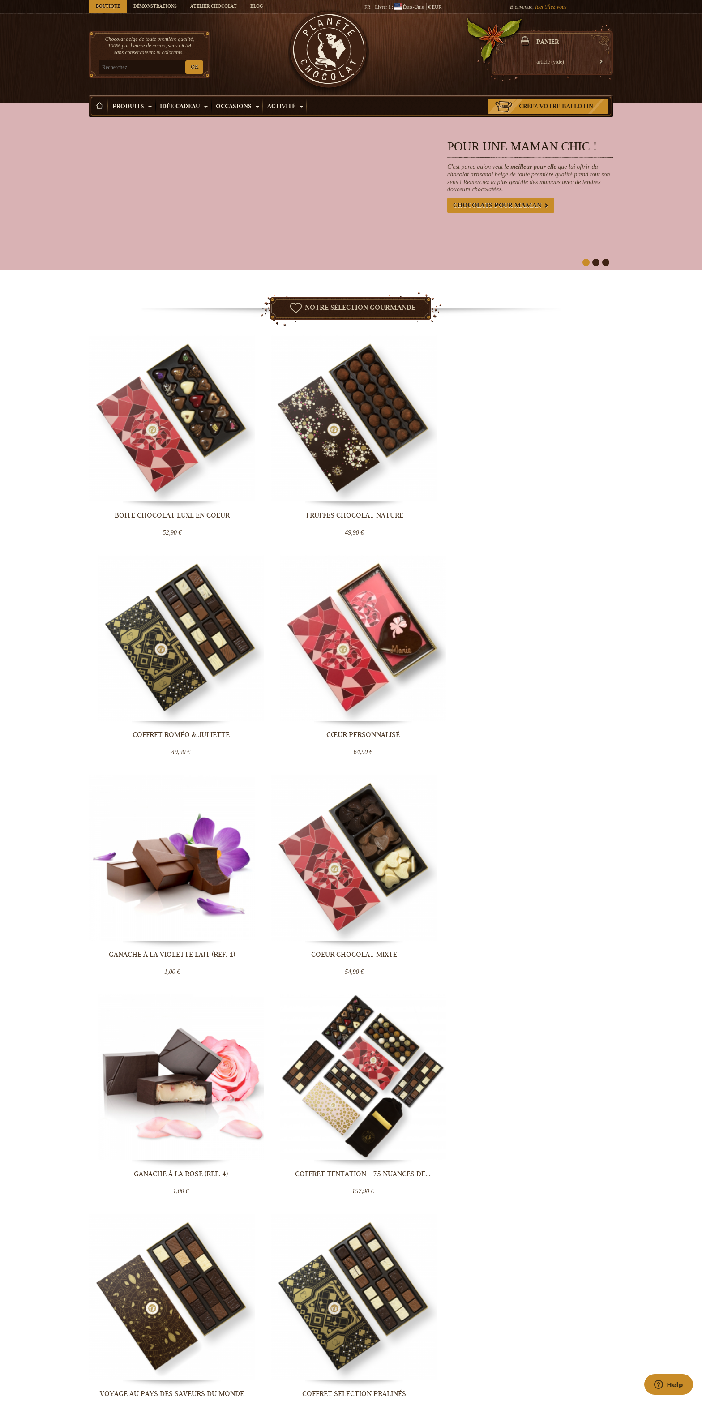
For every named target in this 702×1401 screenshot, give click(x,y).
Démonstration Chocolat (388, 1315)
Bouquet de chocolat (472, 1351)
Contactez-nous (290, 1369)
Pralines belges (467, 1324)
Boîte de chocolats (470, 1342)
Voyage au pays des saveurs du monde (149, 832)
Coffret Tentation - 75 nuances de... (552, 653)
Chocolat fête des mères (564, 1342)
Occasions (237, 107)
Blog (256, 7)
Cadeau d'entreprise (560, 1369)
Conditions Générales (297, 1342)
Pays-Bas (287, 1064)
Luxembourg (311, 1064)
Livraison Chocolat (294, 1324)
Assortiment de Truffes (552, 828)
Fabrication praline (383, 1369)
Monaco (285, 1071)
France (303, 1057)
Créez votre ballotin (556, 107)
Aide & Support (290, 1360)
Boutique (108, 7)
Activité (285, 107)
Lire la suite (311, 968)
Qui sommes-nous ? (295, 1315)
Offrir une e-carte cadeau (477, 1369)
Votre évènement (379, 1351)
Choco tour (374, 1342)
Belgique (321, 1057)
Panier (547, 42)
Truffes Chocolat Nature (284, 470)
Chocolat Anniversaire (563, 1360)
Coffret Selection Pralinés (284, 828)
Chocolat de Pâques (560, 1333)
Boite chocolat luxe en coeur (149, 470)
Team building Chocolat (388, 1324)
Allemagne (265, 1064)
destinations (290, 1078)
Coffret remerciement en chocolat (418, 832)
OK (194, 67)
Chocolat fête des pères (564, 1351)
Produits (132, 107)
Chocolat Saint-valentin (564, 1315)
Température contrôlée (298, 1333)
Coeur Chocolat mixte (284, 649)
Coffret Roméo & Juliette (418, 470)
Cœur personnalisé (552, 470)
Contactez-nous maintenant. (550, 1079)
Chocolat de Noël (557, 1324)
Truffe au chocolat (470, 1333)
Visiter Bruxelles (379, 1360)
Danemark (265, 1071)
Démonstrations (155, 7)
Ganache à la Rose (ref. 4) (418, 649)
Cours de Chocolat (382, 1333)
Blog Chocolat (289, 1351)
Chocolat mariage (469, 1360)
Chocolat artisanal (470, 1315)
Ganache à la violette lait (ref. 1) (149, 653)
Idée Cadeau (184, 107)
